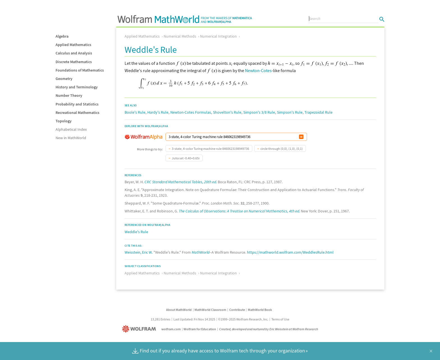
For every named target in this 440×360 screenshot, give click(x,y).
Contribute (237, 310)
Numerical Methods (180, 36)
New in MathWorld (71, 137)
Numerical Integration (218, 36)
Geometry (64, 78)
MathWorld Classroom (210, 310)
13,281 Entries (160, 319)
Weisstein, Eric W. (139, 252)
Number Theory (69, 95)
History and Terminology (77, 87)
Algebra (62, 36)
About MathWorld (179, 310)
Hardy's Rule (157, 112)
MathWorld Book (260, 310)
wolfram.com (171, 329)
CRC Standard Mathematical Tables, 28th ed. (181, 181)
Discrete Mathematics (74, 61)
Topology (64, 120)
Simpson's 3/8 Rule (259, 112)
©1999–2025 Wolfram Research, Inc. (243, 319)
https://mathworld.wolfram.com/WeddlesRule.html (290, 252)
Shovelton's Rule (227, 112)
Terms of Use (280, 319)
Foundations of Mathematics (80, 70)
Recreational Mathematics (77, 112)
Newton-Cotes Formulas (190, 112)
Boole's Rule (135, 112)
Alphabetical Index (71, 129)
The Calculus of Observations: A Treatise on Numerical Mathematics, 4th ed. (239, 211)
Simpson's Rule (289, 112)
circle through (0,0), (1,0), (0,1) (281, 148)
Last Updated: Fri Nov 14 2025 (194, 319)
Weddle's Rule (136, 231)
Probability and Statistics (77, 104)
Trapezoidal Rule (318, 112)
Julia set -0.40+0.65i (186, 158)
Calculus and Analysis (74, 53)
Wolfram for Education (200, 329)
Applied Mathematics (73, 44)
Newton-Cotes (258, 70)
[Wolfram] (140, 329)
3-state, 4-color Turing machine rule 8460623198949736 (210, 148)
